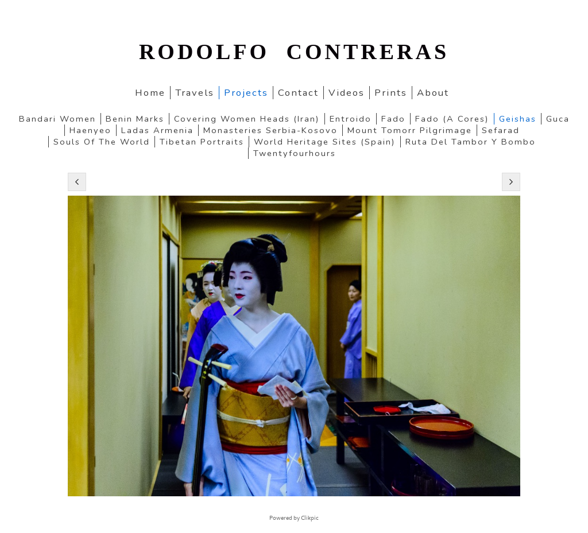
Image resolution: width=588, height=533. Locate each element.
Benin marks (135, 119)
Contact (298, 92)
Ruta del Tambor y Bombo (470, 141)
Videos (346, 92)
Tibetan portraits (202, 141)
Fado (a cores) (452, 119)
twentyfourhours (294, 153)
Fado (393, 119)
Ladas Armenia (157, 130)
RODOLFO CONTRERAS (294, 52)
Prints (390, 92)
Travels (194, 92)
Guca (558, 119)
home (150, 92)
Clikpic (310, 518)
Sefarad (501, 130)
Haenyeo (90, 130)
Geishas (517, 119)
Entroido (351, 119)
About (433, 92)
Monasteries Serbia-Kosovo (270, 130)
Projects (246, 92)
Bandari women (57, 119)
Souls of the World (101, 141)
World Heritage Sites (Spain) (325, 141)
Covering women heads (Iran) (247, 119)
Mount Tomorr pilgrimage (409, 130)
